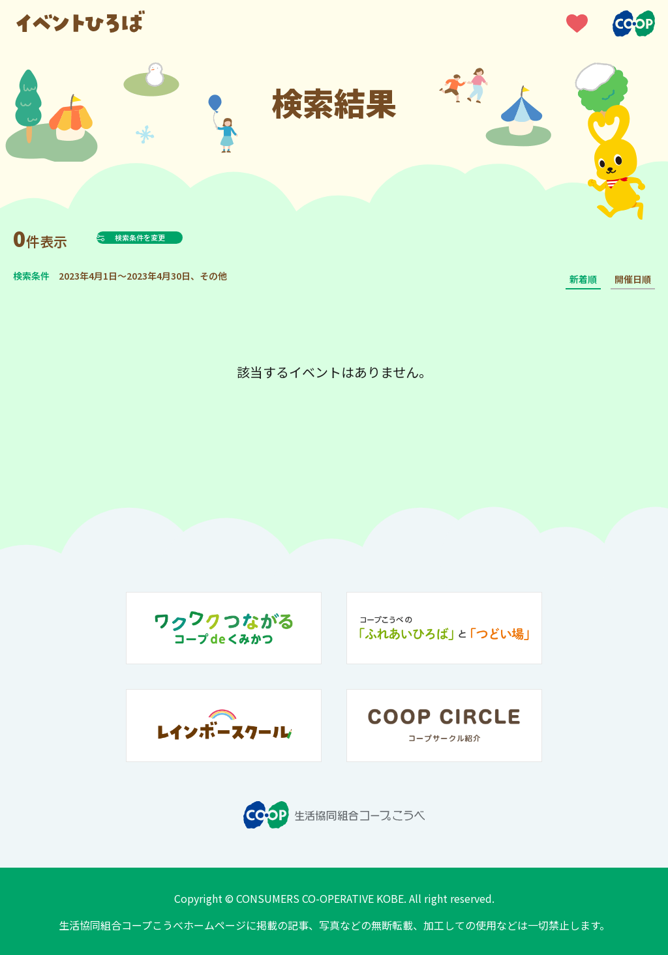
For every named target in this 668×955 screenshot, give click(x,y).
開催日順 (633, 279)
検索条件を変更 (172, 237)
